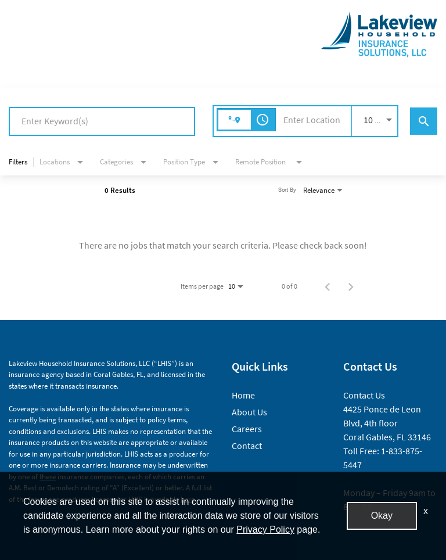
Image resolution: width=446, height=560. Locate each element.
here (188, 499)
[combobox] (101, 121)
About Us (249, 412)
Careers (247, 429)
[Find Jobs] (423, 121)
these (47, 477)
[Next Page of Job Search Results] (350, 286)
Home (243, 395)
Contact (247, 445)
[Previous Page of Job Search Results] (327, 286)
